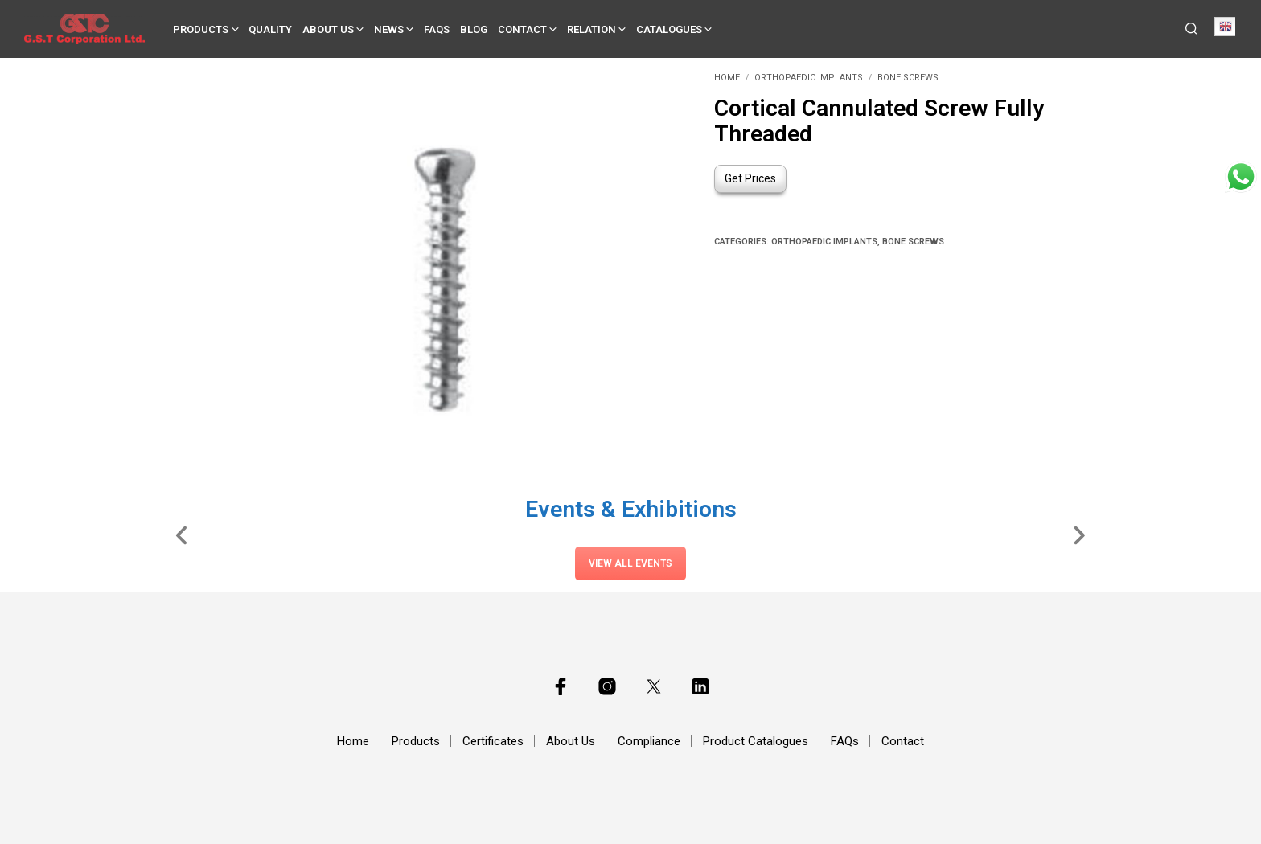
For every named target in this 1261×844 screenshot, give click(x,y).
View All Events (630, 563)
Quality (270, 29)
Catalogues (669, 29)
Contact (522, 29)
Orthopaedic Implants (808, 77)
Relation (591, 29)
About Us (328, 29)
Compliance (649, 741)
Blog (473, 29)
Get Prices (750, 178)
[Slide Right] (1078, 534)
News (389, 29)
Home (727, 77)
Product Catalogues (755, 741)
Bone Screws (908, 77)
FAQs (437, 29)
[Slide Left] (182, 534)
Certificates (493, 741)
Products (200, 29)
